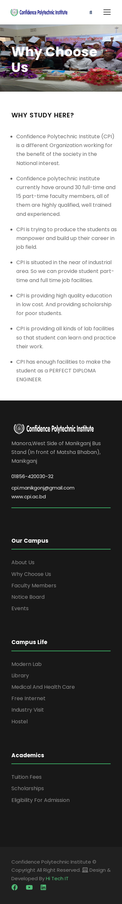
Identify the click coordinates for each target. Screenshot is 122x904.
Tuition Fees (26, 777)
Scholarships (27, 788)
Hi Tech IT (57, 878)
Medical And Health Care (43, 687)
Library (20, 675)
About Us (22, 562)
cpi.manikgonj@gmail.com (43, 487)
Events (20, 608)
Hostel (19, 721)
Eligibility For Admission (40, 800)
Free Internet (28, 698)
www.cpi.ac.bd (28, 496)
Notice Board (28, 597)
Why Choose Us (31, 574)
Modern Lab (26, 664)
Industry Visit (27, 710)
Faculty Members (33, 585)
